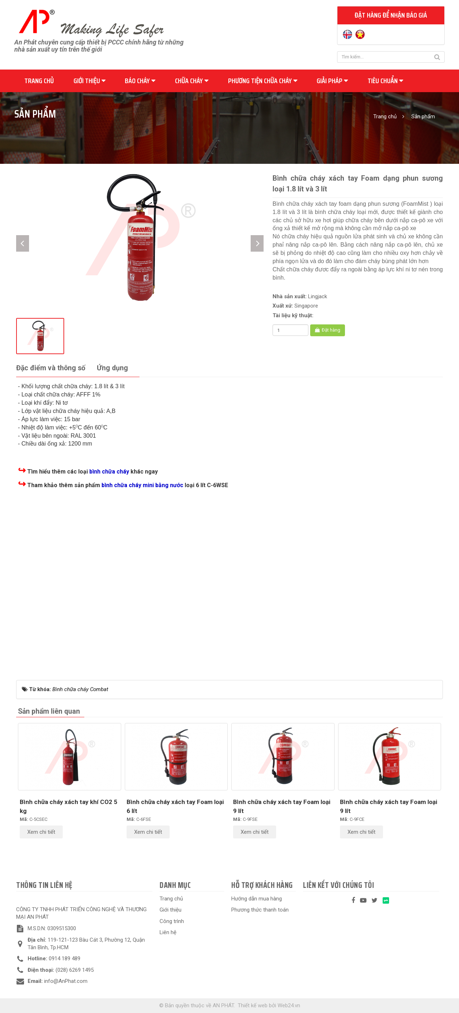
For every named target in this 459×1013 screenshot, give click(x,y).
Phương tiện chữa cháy (262, 80)
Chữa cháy (191, 80)
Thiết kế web (253, 1005)
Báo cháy (140, 80)
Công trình (172, 921)
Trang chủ (39, 80)
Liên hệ (168, 932)
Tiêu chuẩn (385, 80)
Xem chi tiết (41, 832)
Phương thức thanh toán (260, 910)
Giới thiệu (89, 80)
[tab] (50, 368)
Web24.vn (289, 1005)
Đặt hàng (327, 330)
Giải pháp (332, 80)
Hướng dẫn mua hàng (256, 898)
